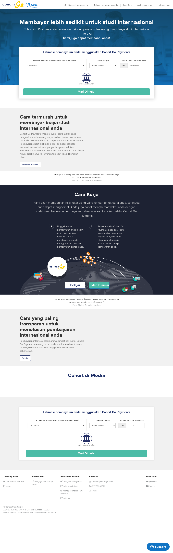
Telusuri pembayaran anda (106, 5)
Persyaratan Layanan (71, 481)
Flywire (150, 486)
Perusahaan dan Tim (13, 481)
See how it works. (30, 164)
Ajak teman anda (144, 5)
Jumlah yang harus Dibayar (134, 60)
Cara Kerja (127, 5)
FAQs (93, 491)
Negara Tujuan (103, 60)
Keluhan (65, 498)
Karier (7, 486)
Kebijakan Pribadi (69, 486)
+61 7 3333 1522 (97, 486)
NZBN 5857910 (10, 512)
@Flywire (151, 481)
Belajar (75, 285)
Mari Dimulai (100, 285)
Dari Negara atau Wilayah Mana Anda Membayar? (55, 60)
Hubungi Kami (164, 5)
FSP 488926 (50, 512)
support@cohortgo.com (101, 481)
